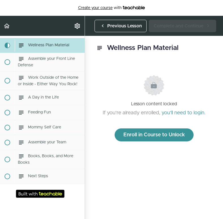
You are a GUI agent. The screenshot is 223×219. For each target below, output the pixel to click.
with (111, 8)
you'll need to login (183, 112)
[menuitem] (77, 26)
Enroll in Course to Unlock (154, 134)
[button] (7, 26)
